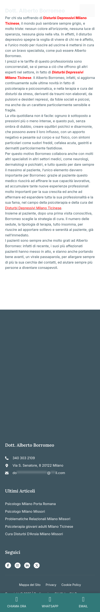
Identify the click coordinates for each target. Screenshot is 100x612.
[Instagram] (18, 565)
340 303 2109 (23, 458)
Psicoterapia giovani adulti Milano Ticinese (39, 526)
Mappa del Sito (30, 585)
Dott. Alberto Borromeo (35, 10)
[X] (37, 565)
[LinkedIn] (27, 565)
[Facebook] (8, 565)
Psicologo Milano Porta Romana (30, 504)
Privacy (51, 585)
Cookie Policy (71, 585)
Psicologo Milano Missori (25, 511)
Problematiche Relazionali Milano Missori (37, 519)
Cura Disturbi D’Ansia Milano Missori (34, 534)
